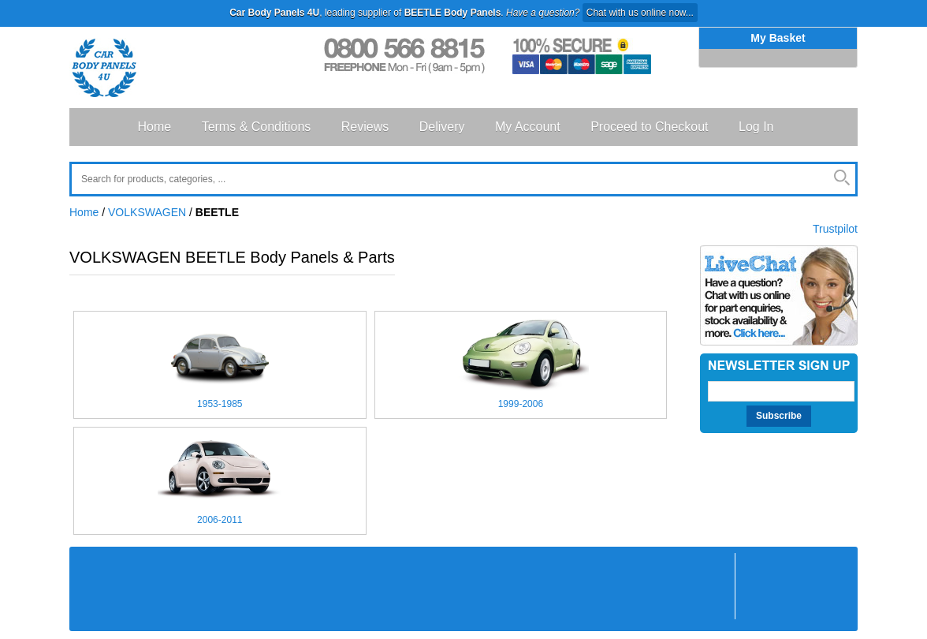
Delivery (442, 126)
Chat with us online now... (640, 12)
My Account (527, 126)
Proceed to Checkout (649, 126)
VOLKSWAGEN (147, 212)
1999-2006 (520, 403)
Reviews (365, 126)
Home (155, 126)
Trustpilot (835, 228)
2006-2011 (219, 519)
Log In (756, 126)
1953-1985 (219, 403)
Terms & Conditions (256, 126)
